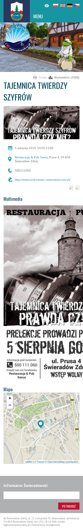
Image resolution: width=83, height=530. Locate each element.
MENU (38, 16)
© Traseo (39, 462)
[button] (40, 424)
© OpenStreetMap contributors (61, 462)
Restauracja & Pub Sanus (31, 157)
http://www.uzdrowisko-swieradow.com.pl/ (43, 180)
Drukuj (43, 77)
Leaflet (29, 462)
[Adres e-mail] (41, 495)
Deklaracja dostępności (46, 524)
